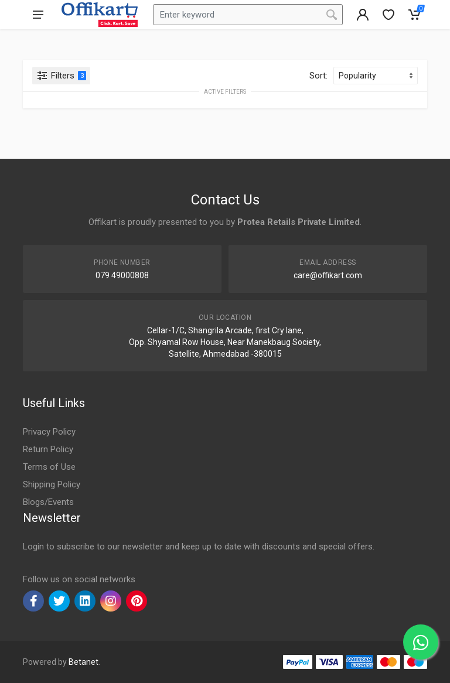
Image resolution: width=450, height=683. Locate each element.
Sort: (318, 75)
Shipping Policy (51, 484)
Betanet (83, 662)
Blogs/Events (48, 502)
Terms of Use (49, 467)
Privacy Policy (49, 431)
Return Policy (48, 449)
